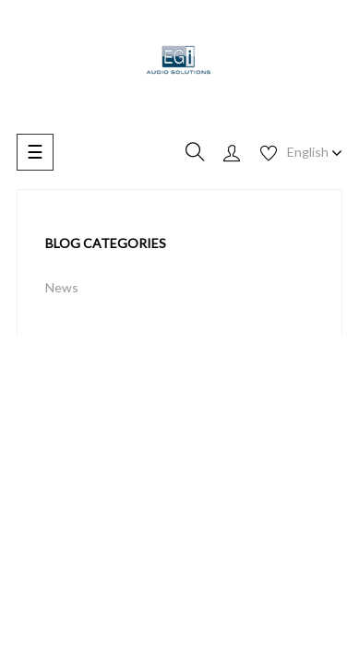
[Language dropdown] (314, 152)
